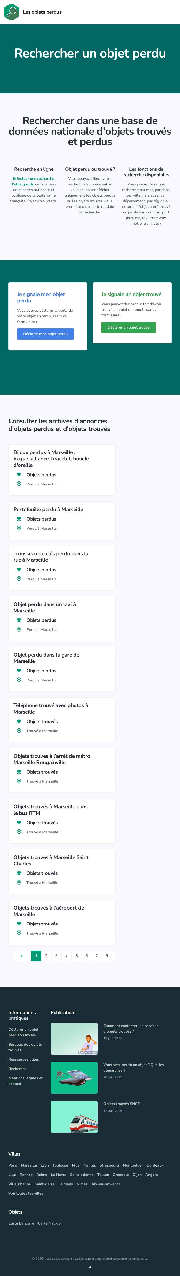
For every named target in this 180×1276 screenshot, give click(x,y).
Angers (151, 1174)
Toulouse (60, 1165)
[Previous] (21, 956)
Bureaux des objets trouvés (25, 1047)
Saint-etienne (82, 1174)
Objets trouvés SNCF (121, 1103)
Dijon (137, 1174)
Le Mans (65, 1184)
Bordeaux (155, 1165)
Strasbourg (109, 1165)
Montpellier (133, 1165)
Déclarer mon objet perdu (45, 333)
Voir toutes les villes (25, 1193)
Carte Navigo (49, 1223)
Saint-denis (45, 1184)
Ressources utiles (23, 1059)
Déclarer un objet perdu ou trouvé (23, 1032)
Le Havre (58, 1174)
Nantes (89, 1165)
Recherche (17, 1068)
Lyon (45, 1165)
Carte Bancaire (21, 1223)
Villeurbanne (19, 1184)
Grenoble (121, 1174)
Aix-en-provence (106, 1184)
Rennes (26, 1174)
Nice (76, 1165)
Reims (41, 1174)
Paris (12, 1165)
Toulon (103, 1174)
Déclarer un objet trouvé (129, 327)
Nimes (82, 1184)
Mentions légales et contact (25, 1081)
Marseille (29, 1165)
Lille (12, 1174)
